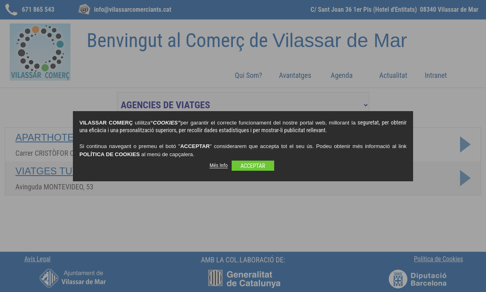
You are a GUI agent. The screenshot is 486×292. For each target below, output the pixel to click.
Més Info (218, 166)
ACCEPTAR (253, 166)
